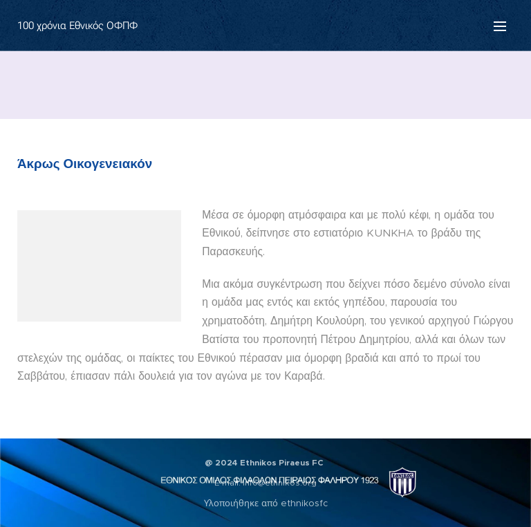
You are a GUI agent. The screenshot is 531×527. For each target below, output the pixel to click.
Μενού (500, 26)
